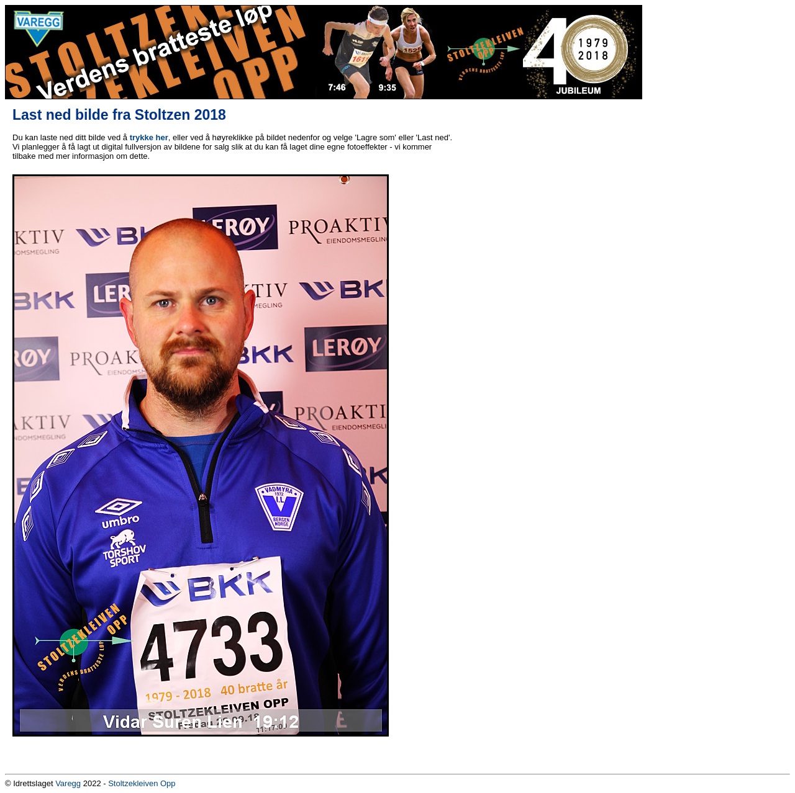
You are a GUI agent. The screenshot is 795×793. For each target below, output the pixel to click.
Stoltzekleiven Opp (141, 783)
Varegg (68, 783)
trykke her (149, 137)
